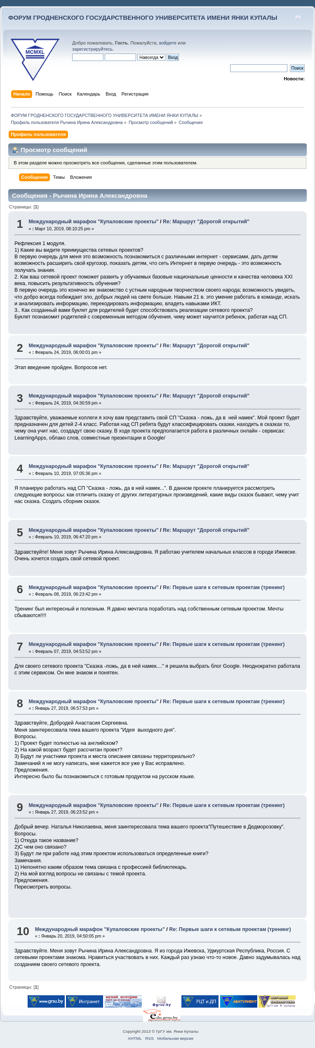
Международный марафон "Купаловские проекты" (93, 222)
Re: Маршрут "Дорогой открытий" (206, 222)
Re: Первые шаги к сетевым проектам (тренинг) (223, 587)
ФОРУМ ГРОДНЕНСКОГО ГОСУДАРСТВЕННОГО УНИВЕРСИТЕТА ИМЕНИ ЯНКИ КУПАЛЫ (142, 17)
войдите (167, 42)
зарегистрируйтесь (92, 49)
